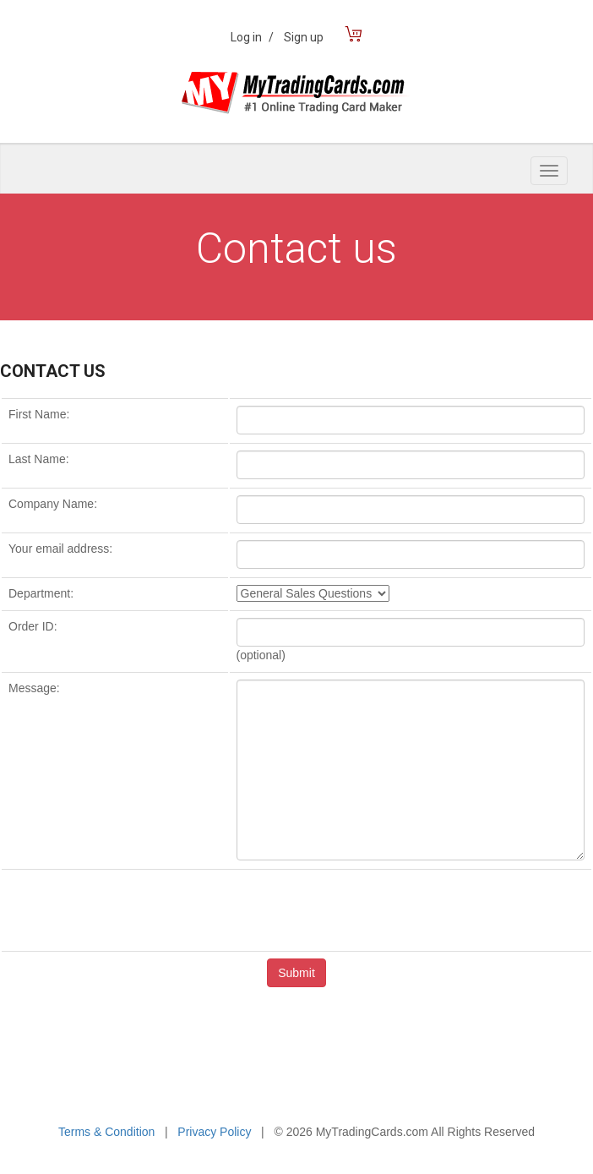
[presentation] (296, 909)
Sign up (304, 37)
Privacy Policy (214, 1132)
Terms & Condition (106, 1132)
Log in (252, 37)
